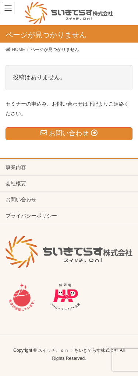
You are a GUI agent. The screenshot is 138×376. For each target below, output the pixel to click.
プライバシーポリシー (31, 216)
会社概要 (16, 183)
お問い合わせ (21, 199)
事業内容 (16, 167)
